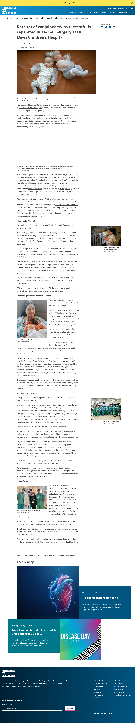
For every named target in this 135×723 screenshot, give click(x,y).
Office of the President (120, 686)
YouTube (109, 713)
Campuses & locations (76, 12)
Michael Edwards (35, 189)
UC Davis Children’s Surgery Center (60, 175)
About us (113, 12)
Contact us (97, 698)
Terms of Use (15, 714)
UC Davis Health (23, 225)
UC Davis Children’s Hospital (30, 108)
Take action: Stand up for (66, 3)
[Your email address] (32, 708)
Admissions (121, 8)
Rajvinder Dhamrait (46, 192)
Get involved (123, 12)
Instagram (102, 713)
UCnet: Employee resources (122, 695)
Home (4, 18)
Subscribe (69, 708)
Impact (103, 12)
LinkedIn (112, 713)
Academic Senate (118, 689)
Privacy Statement (26, 714)
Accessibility (5, 714)
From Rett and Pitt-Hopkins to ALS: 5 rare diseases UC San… (33, 632)
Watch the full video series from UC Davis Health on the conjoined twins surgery (46, 555)
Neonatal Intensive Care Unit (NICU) (60, 281)
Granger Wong (66, 189)
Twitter (98, 713)
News (131, 8)
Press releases (98, 695)
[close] (132, 3)
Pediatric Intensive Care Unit (66, 205)
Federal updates (112, 8)
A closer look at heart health (100, 597)
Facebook (95, 713)
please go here (58, 168)
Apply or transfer (118, 683)
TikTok (105, 713)
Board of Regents (118, 692)
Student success (92, 12)
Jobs (127, 8)
